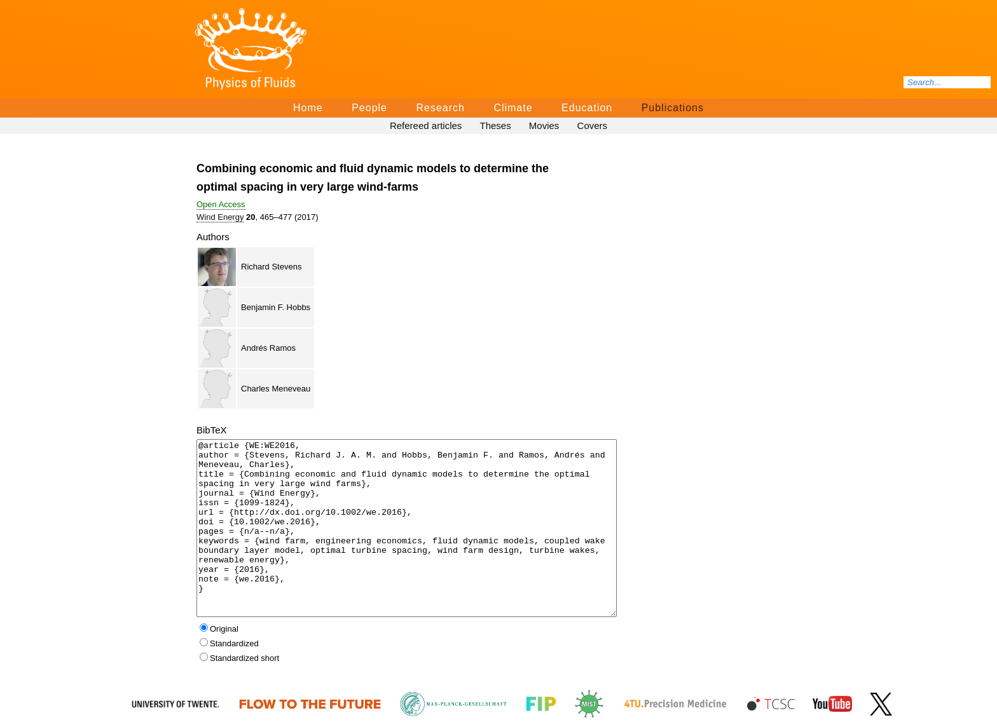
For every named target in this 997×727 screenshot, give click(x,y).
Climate (512, 107)
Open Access (220, 204)
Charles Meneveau (275, 388)
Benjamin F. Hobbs (275, 307)
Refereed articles (426, 125)
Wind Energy (220, 217)
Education (586, 107)
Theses (495, 125)
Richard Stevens (271, 266)
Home (308, 107)
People (369, 107)
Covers (592, 125)
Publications (673, 107)
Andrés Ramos (268, 348)
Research (440, 107)
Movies (544, 125)
